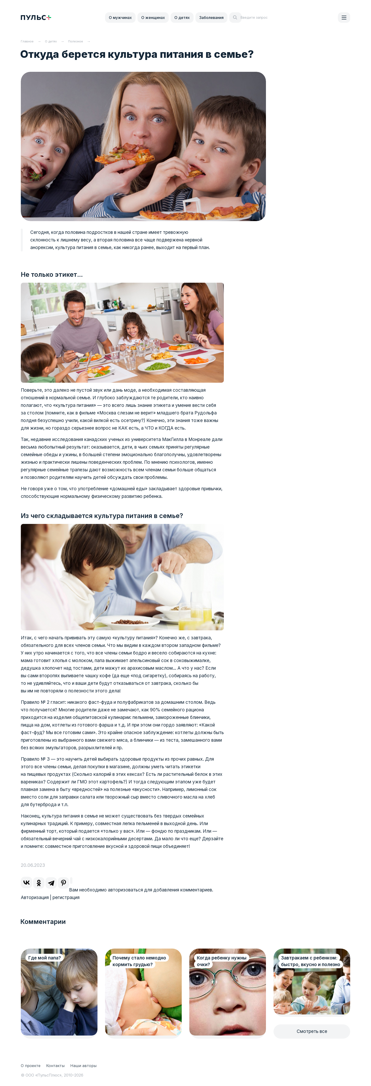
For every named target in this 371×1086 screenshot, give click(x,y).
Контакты (55, 1065)
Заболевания (211, 17)
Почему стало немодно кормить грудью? (139, 961)
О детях (182, 17)
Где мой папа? (44, 958)
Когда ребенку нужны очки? (222, 961)
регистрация (66, 897)
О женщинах (153, 17)
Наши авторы (83, 1065)
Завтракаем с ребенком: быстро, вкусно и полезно (309, 964)
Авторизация (35, 897)
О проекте (30, 1065)
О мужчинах (120, 17)
